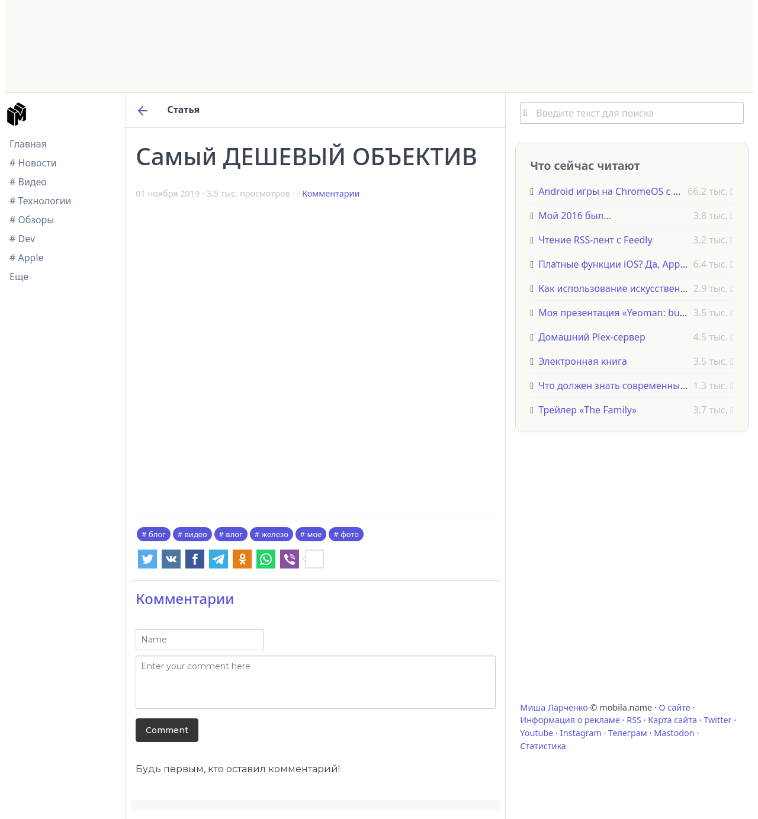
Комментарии (330, 193)
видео (196, 534)
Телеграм (627, 732)
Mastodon (674, 732)
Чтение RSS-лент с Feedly (595, 239)
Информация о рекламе (570, 719)
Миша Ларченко (553, 707)
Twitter (717, 719)
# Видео (28, 181)
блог (157, 534)
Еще (18, 276)
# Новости (33, 162)
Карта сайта (672, 719)
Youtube (536, 732)
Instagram (581, 732)
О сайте (674, 707)
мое (314, 534)
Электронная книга (582, 361)
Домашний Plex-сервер (591, 336)
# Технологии (40, 200)
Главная (28, 143)
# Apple (26, 257)
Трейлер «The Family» (587, 409)
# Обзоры (31, 219)
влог (234, 534)
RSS (634, 719)
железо (274, 534)
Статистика (543, 745)
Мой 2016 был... (574, 215)
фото (350, 534)
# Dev (22, 238)
